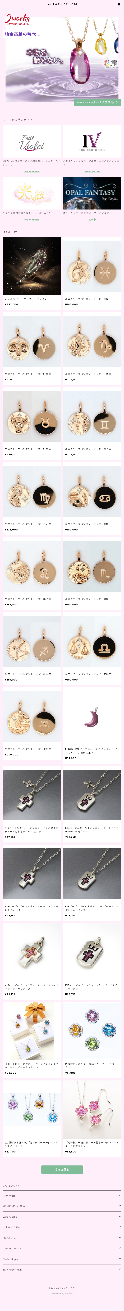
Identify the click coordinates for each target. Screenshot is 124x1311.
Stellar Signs (10, 1259)
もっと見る (62, 1169)
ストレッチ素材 (12, 1227)
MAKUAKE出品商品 (14, 1206)
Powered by (62, 1293)
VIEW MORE (32, 171)
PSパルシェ (9, 1238)
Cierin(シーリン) (12, 1248)
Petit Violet (10, 1195)
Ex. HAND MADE (12, 1269)
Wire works (10, 1216)
